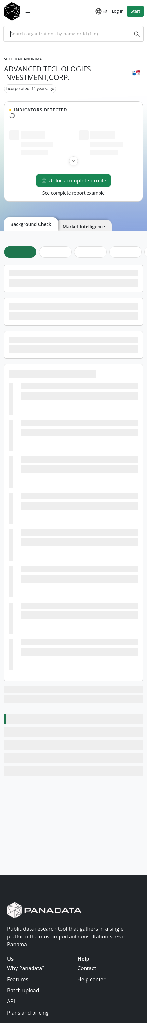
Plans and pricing (27, 1012)
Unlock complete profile (73, 180)
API (11, 1001)
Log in (118, 11)
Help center (91, 979)
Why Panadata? (25, 968)
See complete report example (73, 193)
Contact (86, 968)
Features (17, 979)
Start (135, 11)
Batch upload (23, 990)
